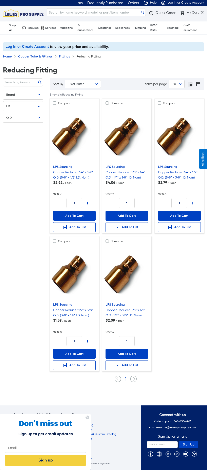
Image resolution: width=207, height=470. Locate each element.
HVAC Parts (153, 28)
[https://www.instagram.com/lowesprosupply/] (159, 454)
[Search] (96, 12)
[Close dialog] (78, 417)
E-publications (85, 28)
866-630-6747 (182, 421)
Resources (30, 28)
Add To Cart (74, 216)
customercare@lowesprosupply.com (172, 427)
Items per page (156, 84)
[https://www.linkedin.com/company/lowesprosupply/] (177, 454)
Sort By (58, 84)
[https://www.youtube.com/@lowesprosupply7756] (185, 454)
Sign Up (188, 444)
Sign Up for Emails (172, 436)
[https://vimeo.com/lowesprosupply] (194, 454)
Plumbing (140, 28)
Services (48, 28)
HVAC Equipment (190, 28)
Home (7, 56)
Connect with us (172, 415)
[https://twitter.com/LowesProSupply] (168, 454)
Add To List (74, 227)
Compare (64, 103)
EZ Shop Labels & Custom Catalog (94, 434)
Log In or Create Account (27, 47)
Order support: (172, 421)
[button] (162, 13)
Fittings (64, 56)
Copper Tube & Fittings (35, 56)
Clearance (105, 28)
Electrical (172, 28)
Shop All (10, 28)
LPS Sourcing (62, 167)
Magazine (66, 28)
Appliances (122, 28)
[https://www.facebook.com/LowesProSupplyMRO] (150, 454)
